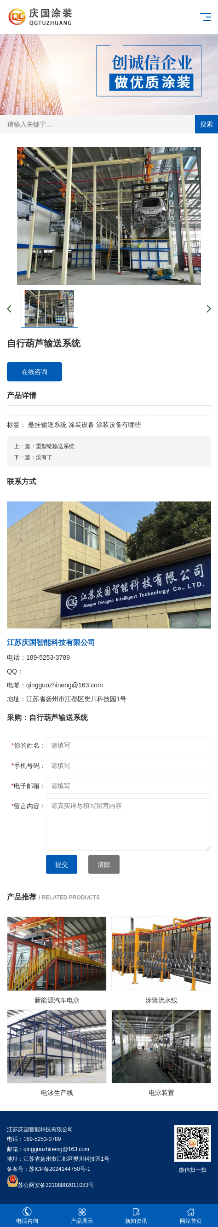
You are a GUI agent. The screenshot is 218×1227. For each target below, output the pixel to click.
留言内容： (28, 806)
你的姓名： (28, 745)
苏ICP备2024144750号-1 (59, 1169)
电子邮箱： (28, 785)
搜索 (206, 124)
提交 (61, 864)
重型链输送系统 (55, 446)
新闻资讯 (136, 1215)
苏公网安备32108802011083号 (56, 1185)
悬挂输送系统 (47, 424)
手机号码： (28, 765)
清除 (104, 864)
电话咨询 (27, 1215)
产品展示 (82, 1215)
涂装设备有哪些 (118, 424)
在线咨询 (34, 371)
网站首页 (191, 1215)
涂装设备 (81, 424)
